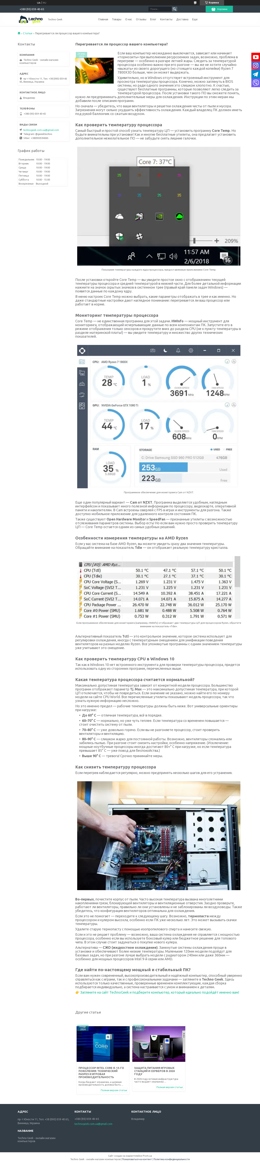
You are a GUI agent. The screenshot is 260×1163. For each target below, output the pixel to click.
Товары (116, 19)
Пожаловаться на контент (137, 1159)
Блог (153, 19)
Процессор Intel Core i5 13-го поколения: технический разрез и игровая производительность (101, 1072)
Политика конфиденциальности (172, 1159)
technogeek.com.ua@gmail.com (41, 130)
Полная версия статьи (114, 1090)
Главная (103, 19)
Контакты (166, 19)
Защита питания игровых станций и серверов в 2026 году (154, 1071)
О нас (128, 19)
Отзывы (141, 19)
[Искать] (174, 9)
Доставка (182, 19)
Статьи (27, 33)
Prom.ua (147, 1156)
